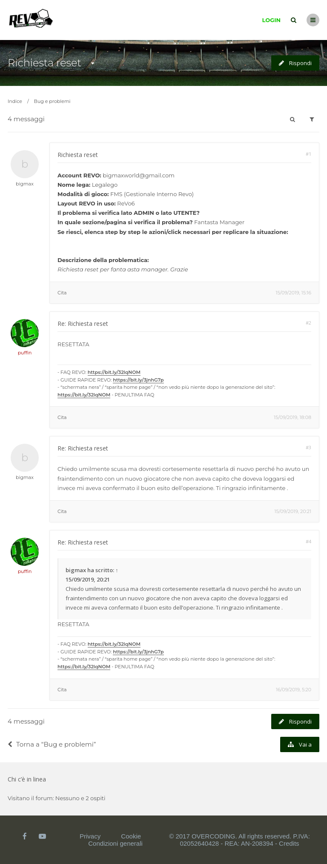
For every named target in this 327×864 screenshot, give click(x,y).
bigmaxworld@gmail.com (139, 175)
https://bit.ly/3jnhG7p (138, 380)
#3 (308, 447)
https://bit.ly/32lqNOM (114, 372)
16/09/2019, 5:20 (293, 690)
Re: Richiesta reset (82, 323)
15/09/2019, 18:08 (292, 417)
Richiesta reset (44, 63)
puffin (25, 353)
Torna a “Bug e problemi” (52, 744)
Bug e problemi (52, 101)
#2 (308, 322)
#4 (308, 541)
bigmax (25, 184)
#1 (308, 154)
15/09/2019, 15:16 (293, 293)
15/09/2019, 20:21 (293, 511)
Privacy (90, 836)
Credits (289, 843)
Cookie (131, 836)
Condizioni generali (115, 843)
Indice (15, 101)
